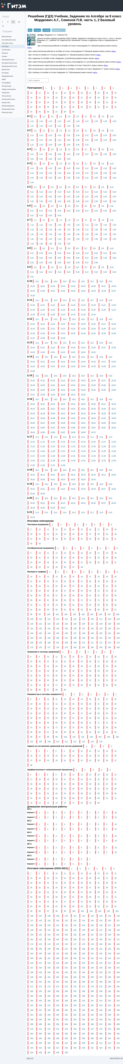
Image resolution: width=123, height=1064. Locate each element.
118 (109, 619)
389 (100, 1033)
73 (99, 600)
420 (83, 1048)
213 (100, 958)
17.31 (63, 451)
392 (31, 1038)
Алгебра (5, 46)
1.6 (77, 116)
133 (49, 628)
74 (107, 600)
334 (100, 1010)
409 (83, 1043)
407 (66, 1043)
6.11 (32, 210)
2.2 (44, 130)
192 (109, 949)
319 (66, 1005)
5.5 (69, 187)
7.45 (68, 239)
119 (118, 619)
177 (49, 647)
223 (92, 963)
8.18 (96, 253)
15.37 (32, 394)
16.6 (83, 399)
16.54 (113, 423)
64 (115, 595)
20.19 (32, 507)
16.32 (73, 413)
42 (115, 102)
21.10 (32, 517)
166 (49, 642)
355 (92, 1019)
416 (49, 1048)
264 (66, 982)
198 (66, 953)
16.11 (42, 404)
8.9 (103, 248)
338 (40, 1015)
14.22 (63, 366)
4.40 (114, 177)
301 (100, 996)
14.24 (83, 366)
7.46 (77, 239)
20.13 (63, 503)
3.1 (35, 149)
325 (118, 1005)
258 (109, 977)
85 (107, 605)
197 (57, 953)
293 (31, 996)
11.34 (93, 314)
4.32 (41, 177)
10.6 (83, 281)
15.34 (93, 390)
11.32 (73, 314)
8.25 (68, 258)
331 (74, 1010)
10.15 (83, 286)
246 (100, 972)
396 (66, 1038)
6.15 (68, 210)
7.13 (50, 225)
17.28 (32, 451)
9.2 (44, 267)
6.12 (41, 210)
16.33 (83, 413)
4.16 (77, 168)
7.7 (86, 220)
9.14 (59, 272)
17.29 (42, 451)
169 (74, 642)
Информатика (7, 76)
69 (65, 600)
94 (90, 609)
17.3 (55, 437)
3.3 (52, 149)
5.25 (68, 196)
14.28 (32, 371)
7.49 (105, 239)
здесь (29, 48)
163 (118, 638)
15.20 (42, 385)
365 (83, 1024)
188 (74, 949)
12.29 (42, 333)
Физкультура (7, 112)
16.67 (63, 432)
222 (83, 963)
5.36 (77, 201)
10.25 (93, 291)
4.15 (68, 168)
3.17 (87, 154)
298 (74, 996)
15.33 (83, 390)
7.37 (87, 234)
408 (74, 1043)
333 (92, 1010)
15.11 (42, 380)
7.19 (105, 225)
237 (118, 967)
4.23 (50, 173)
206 (40, 958)
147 (74, 633)
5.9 (103, 187)
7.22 (41, 229)
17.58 (63, 465)
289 (92, 991)
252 (57, 977)
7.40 (114, 234)
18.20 (42, 479)
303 (118, 996)
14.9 (110, 357)
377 (92, 1029)
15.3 (55, 376)
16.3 (55, 399)
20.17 (103, 503)
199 (74, 953)
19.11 (42, 489)
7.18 (96, 225)
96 (107, 609)
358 (118, 1019)
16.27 (113, 409)
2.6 (77, 130)
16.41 (73, 418)
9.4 (60, 267)
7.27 (87, 229)
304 (31, 1000)
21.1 (37, 512)
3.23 (50, 159)
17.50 (73, 460)
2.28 (96, 140)
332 (83, 1010)
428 (57, 1052)
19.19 (32, 493)
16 (82, 93)
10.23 (73, 291)
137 (83, 628)
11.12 (53, 305)
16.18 (113, 404)
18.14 (73, 475)
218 (49, 963)
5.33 (50, 201)
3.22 (41, 159)
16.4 (64, 399)
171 (92, 642)
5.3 (52, 187)
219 (57, 963)
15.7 (92, 376)
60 (82, 595)
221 (74, 963)
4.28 (96, 173)
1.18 (96, 121)
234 (92, 967)
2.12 (41, 135)
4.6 (77, 163)
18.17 (103, 475)
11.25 (93, 310)
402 (118, 1038)
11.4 (64, 300)
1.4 (60, 116)
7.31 (32, 234)
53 (115, 107)
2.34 (59, 145)
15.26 (103, 385)
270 (118, 982)
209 (66, 958)
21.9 (110, 512)
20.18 (113, 503)
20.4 (64, 498)
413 (118, 1043)
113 (66, 619)
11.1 (37, 300)
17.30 (53, 451)
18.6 (83, 470)
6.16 (77, 210)
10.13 (63, 286)
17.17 (103, 442)
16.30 (53, 413)
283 (40, 991)
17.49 (63, 460)
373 (57, 1029)
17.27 (113, 446)
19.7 (92, 484)
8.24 (59, 258)
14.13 (63, 361)
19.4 (64, 484)
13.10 (32, 347)
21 (31, 97)
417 (57, 1048)
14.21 (53, 366)
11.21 (53, 310)
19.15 (83, 489)
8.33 (50, 262)
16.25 (93, 409)
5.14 (59, 192)
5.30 (114, 196)
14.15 (83, 361)
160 (92, 638)
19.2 (46, 484)
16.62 (103, 427)
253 (66, 977)
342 (74, 1015)
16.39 (53, 418)
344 (92, 1015)
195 (40, 953)
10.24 (83, 291)
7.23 (50, 229)
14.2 (46, 357)
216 (31, 963)
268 (100, 982)
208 (57, 958)
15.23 (73, 385)
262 (49, 982)
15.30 (53, 390)
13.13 (63, 347)
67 (48, 600)
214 (109, 958)
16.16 (93, 404)
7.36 (77, 234)
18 (99, 93)
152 (118, 633)
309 (74, 1000)
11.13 (63, 305)
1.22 (41, 126)
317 (49, 1005)
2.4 (60, 130)
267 (92, 982)
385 (66, 1033)
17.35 (103, 451)
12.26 (103, 328)
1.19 (105, 121)
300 (92, 996)
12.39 (53, 338)
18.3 (55, 470)
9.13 (50, 272)
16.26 (103, 409)
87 (31, 609)
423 (109, 1048)
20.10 (32, 503)
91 (65, 609)
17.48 (53, 460)
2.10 (111, 130)
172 (100, 642)
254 (74, 977)
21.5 (74, 512)
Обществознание (9, 89)
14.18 (113, 361)
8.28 (96, 258)
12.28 (32, 333)
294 (40, 996)
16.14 (73, 404)
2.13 (50, 135)
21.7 (92, 512)
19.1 (37, 484)
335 (109, 1010)
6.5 (69, 206)
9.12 (41, 272)
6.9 (103, 206)
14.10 (32, 361)
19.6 (83, 484)
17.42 (83, 456)
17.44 (103, 456)
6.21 (32, 215)
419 (74, 1048)
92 (73, 609)
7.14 (59, 225)
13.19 (32, 352)
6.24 (59, 215)
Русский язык (7, 43)
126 (83, 624)
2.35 (68, 145)
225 (109, 963)
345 (100, 1015)
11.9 (110, 300)
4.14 (59, 168)
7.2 (44, 220)
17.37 (32, 456)
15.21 (53, 385)
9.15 (68, 272)
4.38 (96, 177)
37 (73, 102)
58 (65, 112)
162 (109, 638)
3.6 (77, 149)
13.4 (64, 343)
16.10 (32, 404)
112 (57, 619)
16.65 (42, 432)
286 (66, 991)
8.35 (68, 262)
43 (31, 107)
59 (73, 112)
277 (83, 986)
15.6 (83, 376)
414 (31, 1048)
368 (109, 1024)
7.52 (41, 243)
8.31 (32, 262)
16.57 (53, 427)
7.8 (94, 220)
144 (49, 633)
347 (118, 1015)
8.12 (41, 253)
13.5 (74, 343)
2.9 (103, 130)
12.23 (73, 328)
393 (40, 1038)
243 (74, 972)
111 (49, 619)
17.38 (42, 456)
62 (99, 595)
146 (66, 633)
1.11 (32, 121)
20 (115, 93)
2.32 (41, 145)
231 (66, 967)
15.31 (63, 390)
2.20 (114, 135)
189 (83, 949)
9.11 (32, 272)
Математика (6, 36)
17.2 (46, 437)
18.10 (32, 475)
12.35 (103, 333)
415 (40, 1048)
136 (74, 628)
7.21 (32, 229)
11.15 (83, 305)
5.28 (96, 196)
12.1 (37, 319)
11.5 (74, 300)
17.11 (42, 442)
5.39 (105, 201)
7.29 (105, 229)
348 (31, 1019)
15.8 (101, 376)
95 (99, 609)
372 (49, 1029)
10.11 (42, 286)
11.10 (32, 305)
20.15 (83, 503)
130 (118, 624)
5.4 (60, 187)
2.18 (96, 135)
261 (40, 982)
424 (118, 1048)
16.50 (73, 423)
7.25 (68, 229)
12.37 (32, 338)
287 (74, 991)
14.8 (101, 357)
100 (48, 614)
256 (92, 977)
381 (31, 1033)
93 (82, 609)
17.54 (113, 460)
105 (91, 614)
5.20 (114, 192)
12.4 (64, 319)
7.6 (77, 220)
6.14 (59, 210)
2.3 (52, 130)
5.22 (41, 196)
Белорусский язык (9, 63)
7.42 (41, 239)
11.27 (113, 310)
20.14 (73, 503)
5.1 (35, 187)
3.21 (32, 159)
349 (40, 1019)
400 (100, 1038)
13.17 (103, 347)
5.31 (32, 201)
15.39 (53, 394)
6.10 (111, 206)
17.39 (53, 456)
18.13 (63, 475)
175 (31, 647)
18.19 (32, 479)
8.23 (50, 258)
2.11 (32, 135)
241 (57, 972)
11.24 (83, 310)
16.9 (110, 399)
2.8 (94, 130)
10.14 (73, 286)
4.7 (86, 163)
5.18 (96, 192)
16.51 (83, 423)
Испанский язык (8, 99)
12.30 (53, 333)
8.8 (94, 248)
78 (48, 605)
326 (31, 1010)
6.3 (52, 206)
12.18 (113, 324)
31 (115, 97)
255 (83, 977)
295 (49, 996)
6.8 (94, 206)
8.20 (114, 253)
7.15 (68, 225)
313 (109, 1000)
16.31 (63, 413)
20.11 (42, 503)
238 (31, 972)
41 (107, 102)
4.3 (52, 163)
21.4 (64, 512)
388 (92, 1033)
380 (118, 1029)
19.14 (73, 489)
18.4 (64, 470)
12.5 (74, 319)
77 (40, 605)
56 (48, 112)
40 (99, 102)
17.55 (32, 465)
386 (74, 1033)
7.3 (52, 220)
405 (49, 1043)
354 (83, 1019)
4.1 (35, 163)
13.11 (42, 347)
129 (109, 624)
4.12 (41, 168)
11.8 (101, 300)
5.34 (59, 201)
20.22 (63, 507)
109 (31, 619)
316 (40, 1005)
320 (74, 1005)
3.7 (86, 149)
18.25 (93, 479)
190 (92, 949)
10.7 (92, 281)
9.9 (103, 267)
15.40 (63, 394)
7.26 (77, 229)
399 (92, 1038)
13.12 (53, 347)
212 (92, 958)
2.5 (69, 130)
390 (109, 1033)
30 (107, 97)
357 (109, 1019)
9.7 (86, 267)
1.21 (32, 126)
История (5, 73)
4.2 (44, 163)
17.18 (113, 442)
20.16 (93, 503)
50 (90, 107)
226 (118, 963)
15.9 (110, 376)
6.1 (35, 206)
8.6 (77, 248)
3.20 (114, 154)
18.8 (101, 470)
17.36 (113, 451)
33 (40, 102)
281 (118, 986)
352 (66, 1019)
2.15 (68, 135)
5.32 (41, 201)
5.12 (41, 192)
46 (56, 107)
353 (74, 1019)
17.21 (53, 446)
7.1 (35, 220)
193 (118, 949)
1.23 (50, 126)
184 (109, 647)
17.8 (101, 437)
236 (109, 967)
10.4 (64, 281)
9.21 (32, 276)
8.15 (68, 253)
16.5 (74, 399)
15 (73, 93)
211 (83, 958)
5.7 (86, 187)
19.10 (32, 489)
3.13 (50, 154)
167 (57, 642)
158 (74, 638)
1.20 (114, 121)
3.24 (59, 159)
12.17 (103, 324)
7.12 (41, 225)
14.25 (93, 366)
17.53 (103, 460)
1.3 (52, 116)
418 (66, 1048)
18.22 (63, 479)
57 (56, 112)
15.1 (37, 376)
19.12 (53, 489)
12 (48, 93)
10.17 (103, 286)
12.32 (73, 333)
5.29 (105, 196)
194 (31, 953)
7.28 (96, 229)
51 (99, 107)
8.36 (77, 262)
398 (83, 1038)
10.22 (63, 291)
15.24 (83, 385)
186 (57, 949)
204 (118, 953)
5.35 (68, 201)
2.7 (86, 130)
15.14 (73, 380)
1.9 (103, 116)
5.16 (77, 192)
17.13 (63, 442)
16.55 (32, 427)
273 (49, 986)
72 (90, 600)
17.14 (73, 442)
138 (92, 628)
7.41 (32, 239)
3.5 (69, 149)
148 (83, 633)
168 (66, 642)
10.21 (53, 291)
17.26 (103, 446)
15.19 (32, 385)
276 (74, 986)
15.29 (42, 390)
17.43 (93, 456)
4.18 (96, 168)
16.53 (103, 423)
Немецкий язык (8, 60)
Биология (6, 69)
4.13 (50, 168)
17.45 (113, 456)
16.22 (63, 409)
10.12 (53, 286)
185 (118, 647)
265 (74, 982)
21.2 (46, 512)
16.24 (83, 409)
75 (115, 600)
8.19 (105, 253)
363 (66, 1024)
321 (83, 1005)
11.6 (83, 300)
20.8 (101, 498)
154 (40, 638)
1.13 (50, 121)
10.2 (46, 281)
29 (99, 97)
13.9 (110, 343)
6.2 (44, 206)
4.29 (105, 173)
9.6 (77, 267)
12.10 (32, 324)
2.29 (105, 140)
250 (40, 977)
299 (83, 996)
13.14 (73, 347)
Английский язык (9, 40)
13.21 (53, 352)
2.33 (50, 145)
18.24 (83, 479)
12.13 (63, 324)
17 (90, 93)
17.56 (42, 465)
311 (92, 1000)
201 (92, 953)
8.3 (52, 248)
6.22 (41, 215)
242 (66, 972)
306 (49, 1000)
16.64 (32, 432)
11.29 (42, 314)
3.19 (105, 154)
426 (40, 1052)
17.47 (42, 460)
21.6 (83, 512)
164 (31, 642)
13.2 (46, 343)
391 (118, 1033)
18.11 (42, 475)
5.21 (32, 196)
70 (73, 600)
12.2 (46, 319)
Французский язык (9, 66)
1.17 (87, 121)
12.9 (110, 319)
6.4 (60, 206)
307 (57, 1000)
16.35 (103, 413)
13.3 (55, 343)
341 (66, 1015)
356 (100, 1019)
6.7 (86, 206)
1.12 (41, 121)
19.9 (110, 484)
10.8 (101, 281)
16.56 (42, 427)
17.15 (83, 442)
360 (40, 1024)
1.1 (35, 116)
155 (49, 638)
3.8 (94, 149)
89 (48, 609)
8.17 (87, 253)
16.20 (42, 409)
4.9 (103, 163)
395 (57, 1038)
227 (31, 967)
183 (100, 647)
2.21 (32, 140)
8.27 (87, 258)
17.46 (32, 460)
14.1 (37, 357)
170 (83, 642)
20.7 (92, 498)
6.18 (96, 210)
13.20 (42, 352)
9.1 (35, 267)
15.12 (53, 380)
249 (31, 977)
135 (66, 628)
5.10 (111, 187)
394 (49, 1038)
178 (57, 647)
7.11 (32, 225)
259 (118, 977)
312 (100, 1000)
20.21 (53, 507)
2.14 (59, 135)
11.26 (103, 310)
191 (100, 949)
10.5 (74, 281)
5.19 (105, 192)
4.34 (59, 177)
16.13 (63, 404)
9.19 (105, 272)
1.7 (86, 116)
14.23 (73, 366)
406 (57, 1043)
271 (31, 986)
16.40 (63, 418)
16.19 (32, 409)
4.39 (105, 177)
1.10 (111, 116)
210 (74, 958)
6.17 (87, 210)
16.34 (93, 413)
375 (74, 1029)
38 (82, 102)
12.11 (42, 324)
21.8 (101, 512)
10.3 (55, 281)
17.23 (73, 446)
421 (92, 1048)
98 (31, 614)
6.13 (50, 210)
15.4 (64, 376)
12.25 (93, 328)
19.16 (93, 489)
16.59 (73, 427)
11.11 (42, 305)
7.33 (50, 234)
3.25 (68, 159)
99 (40, 614)
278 (92, 986)
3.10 (111, 149)
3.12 (41, 154)
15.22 (63, 385)
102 (65, 614)
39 (90, 102)
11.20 (42, 310)
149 (92, 633)
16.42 (83, 418)
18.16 (93, 475)
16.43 (93, 418)
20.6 (83, 498)
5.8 (94, 187)
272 (40, 986)
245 (92, 972)
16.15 (83, 404)
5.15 (68, 192)
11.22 (63, 310)
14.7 (92, 357)
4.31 (32, 177)
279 (100, 986)
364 (74, 1024)
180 (74, 647)
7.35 (68, 234)
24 (56, 97)
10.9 (110, 281)
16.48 (53, 423)
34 (48, 102)
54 (31, 112)
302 (109, 996)
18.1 (37, 470)
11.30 (53, 314)
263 (57, 982)
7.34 (59, 234)
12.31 (63, 333)
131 (31, 628)
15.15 (83, 380)
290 (100, 991)
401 (109, 1038)
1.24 (59, 126)
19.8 (101, 484)
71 (82, 600)
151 (109, 633)
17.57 (53, 465)
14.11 (42, 361)
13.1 (37, 343)
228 (40, 967)
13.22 (63, 352)
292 (118, 991)
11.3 (55, 300)
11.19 (32, 310)
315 (31, 1005)
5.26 (77, 196)
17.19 (32, 446)
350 (49, 1019)
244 (83, 972)
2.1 (35, 130)
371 (40, 1029)
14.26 (103, 366)
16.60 (83, 427)
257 (100, 977)
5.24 (59, 196)
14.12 (53, 361)
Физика (5, 53)
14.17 (103, 361)
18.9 (110, 470)
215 (118, 958)
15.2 (46, 376)
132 (40, 628)
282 (31, 991)
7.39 (105, 234)
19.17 (103, 489)
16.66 (53, 432)
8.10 (111, 248)
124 (66, 624)
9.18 (96, 272)
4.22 (41, 173)
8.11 (32, 253)
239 (40, 972)
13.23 (73, 352)
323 (100, 1005)
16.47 (42, 423)
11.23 (73, 310)
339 (49, 1015)
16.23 (73, 409)
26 (73, 97)
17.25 (93, 446)
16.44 (103, 418)
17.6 (83, 437)
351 (57, 1019)
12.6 (83, 319)
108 (117, 614)
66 (40, 600)
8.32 (41, 262)
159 (83, 638)
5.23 (50, 196)
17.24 (83, 446)
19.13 (63, 489)
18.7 (92, 470)
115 (83, 619)
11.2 (46, 300)
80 (65, 605)
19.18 (113, 489)
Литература (6, 86)
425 (31, 1052)
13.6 (83, 343)
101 (57, 614)
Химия (4, 56)
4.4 (60, 163)
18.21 (53, 479)
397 (74, 1038)
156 (57, 638)
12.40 (63, 338)
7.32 (41, 234)
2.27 (87, 140)
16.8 (101, 399)
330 (66, 1010)
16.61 (93, 427)
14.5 (74, 357)
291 (109, 991)
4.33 (50, 177)
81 (73, 605)
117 (100, 619)
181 (83, 647)
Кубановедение (8, 106)
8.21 (32, 258)
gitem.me (7, 4)
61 (90, 595)
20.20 (42, 507)
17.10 (32, 442)
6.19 (105, 210)
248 (118, 972)
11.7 (92, 300)
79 (56, 605)
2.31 (32, 145)
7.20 (114, 225)
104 (83, 614)
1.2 (44, 116)
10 (19, 22)
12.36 (113, 333)
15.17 (103, 380)
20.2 (46, 498)
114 (74, 619)
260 (31, 982)
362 (57, 1024)
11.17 (103, 305)
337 (31, 1015)
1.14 (59, 121)
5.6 (77, 187)
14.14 (73, 361)
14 (65, 93)
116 (92, 619)
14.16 (93, 361)
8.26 (77, 258)
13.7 (92, 343)
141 (118, 628)
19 (107, 93)
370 (31, 1029)
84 (99, 605)
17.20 (42, 446)
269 (109, 982)
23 (48, 97)
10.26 (103, 291)
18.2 (46, 470)
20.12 (53, 503)
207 (49, 958)
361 (49, 1024)
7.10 (111, 220)
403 (31, 1043)
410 (92, 1043)
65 (31, 600)
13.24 (83, 352)
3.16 (77, 154)
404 (40, 1043)
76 (31, 605)
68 (56, 600)
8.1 (35, 248)
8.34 (59, 262)
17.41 (73, 456)
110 (40, 619)
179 (66, 647)
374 (66, 1029)
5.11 (32, 192)
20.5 (74, 498)
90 (56, 609)
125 (74, 624)
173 (109, 642)
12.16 (93, 324)
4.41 (32, 182)
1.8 (94, 116)
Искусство (6, 102)
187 (66, 949)
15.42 (83, 394)
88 (40, 609)
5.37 (87, 201)
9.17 (87, 272)
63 (107, 595)
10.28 (32, 295)
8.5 (69, 248)
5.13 (50, 192)
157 (66, 638)
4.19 (105, 168)
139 (100, 628)
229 (49, 967)
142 (31, 633)
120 (31, 624)
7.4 (60, 220)
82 (82, 605)
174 (118, 642)
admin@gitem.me (116, 1058)
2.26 (77, 140)
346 (109, 1015)
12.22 (63, 328)
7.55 (68, 243)
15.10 (32, 380)
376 (83, 1029)
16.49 (63, 423)
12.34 (93, 333)
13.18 (113, 347)
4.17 (87, 168)
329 (57, 1010)
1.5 (69, 116)
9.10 (111, 267)
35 (56, 102)
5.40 (114, 201)
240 (49, 972)
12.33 (83, 333)
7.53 (50, 243)
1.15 (68, 121)
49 (82, 107)
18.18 (113, 475)
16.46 (32, 423)
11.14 (73, 305)
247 (109, 972)
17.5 (74, 437)
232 (74, 967)
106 (100, 614)
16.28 (32, 413)
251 (49, 977)
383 (49, 1033)
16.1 (37, 399)
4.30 (114, 173)
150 (100, 633)
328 (49, 1010)
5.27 (87, 196)
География (6, 83)
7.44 (59, 239)
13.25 (93, 352)
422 (100, 1048)
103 (74, 614)
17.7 (92, 437)
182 (92, 647)
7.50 (114, 239)
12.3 (55, 319)
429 (66, 1052)
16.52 (93, 423)
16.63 (113, 427)
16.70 (93, 432)
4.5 (69, 163)
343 (83, 1015)
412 (109, 1043)
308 (66, 1000)
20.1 (37, 498)
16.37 (32, 418)
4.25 (68, 173)
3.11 (32, 154)
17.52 (93, 460)
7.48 (96, 239)
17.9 (110, 437)
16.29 (42, 413)
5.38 (96, 201)
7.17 (87, 225)
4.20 (114, 168)
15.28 (32, 390)
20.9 (110, 498)
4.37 (87, 177)
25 (65, 97)
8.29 (105, 258)
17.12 (53, 442)
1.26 (77, 126)
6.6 (77, 206)
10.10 (32, 286)
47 (65, 107)
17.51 (83, 460)
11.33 (83, 314)
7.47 (87, 239)
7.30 (114, 229)
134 (57, 628)
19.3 (55, 484)
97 (115, 609)
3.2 (44, 149)
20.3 (55, 498)
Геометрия (6, 50)
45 (48, 107)
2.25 (68, 140)
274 (57, 986)
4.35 (68, 177)
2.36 (77, 145)
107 (109, 614)
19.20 (42, 493)
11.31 (63, 314)
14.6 (83, 357)
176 (40, 647)
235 (100, 967)
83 (90, 605)
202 (100, 953)
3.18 (96, 154)
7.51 (32, 243)
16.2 (46, 399)
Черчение (6, 93)
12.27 (113, 328)
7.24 (59, 229)
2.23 (50, 140)
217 (40, 963)
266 (83, 982)
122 (49, 624)
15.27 (113, 385)
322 (92, 1005)
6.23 (50, 215)
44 (40, 107)
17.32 (73, 451)
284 (49, 991)
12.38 (42, 338)
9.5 (69, 267)
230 (57, 967)
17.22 (63, 446)
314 (118, 1000)
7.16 (77, 225)
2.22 (41, 140)
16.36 (113, 413)
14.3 (55, 357)
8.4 (60, 248)
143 (40, 633)
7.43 (50, 239)
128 (100, 624)
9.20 (114, 272)
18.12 (53, 475)
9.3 (52, 267)
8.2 (44, 248)
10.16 (93, 286)
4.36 (77, 177)
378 (100, 1029)
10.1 (37, 281)
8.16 (77, 253)
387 (83, 1033)
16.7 (92, 399)
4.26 (77, 173)
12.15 (83, 324)
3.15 (68, 154)
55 (40, 112)
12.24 (83, 328)
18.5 (74, 470)
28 (90, 97)
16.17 (103, 404)
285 (57, 991)
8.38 (96, 262)
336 (118, 1010)
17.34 (93, 451)
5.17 (87, 192)
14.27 (113, 366)
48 (73, 107)
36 (65, 102)
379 (109, 1029)
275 (66, 986)
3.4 (60, 149)
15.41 (73, 394)
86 (115, 605)
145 (57, 633)
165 (40, 642)
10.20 (42, 291)
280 (109, 986)
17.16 (93, 442)
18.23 (73, 479)
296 (57, 996)
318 (57, 1005)
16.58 (63, 427)
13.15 (83, 347)
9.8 (94, 267)
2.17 (87, 135)
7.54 (59, 243)
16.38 (42, 418)
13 (56, 93)
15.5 (74, 376)
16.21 (53, 409)
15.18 (113, 380)
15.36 (113, 390)
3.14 (59, 154)
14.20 (42, 366)
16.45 (113, 418)
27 (82, 97)
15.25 (93, 385)
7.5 (69, 220)
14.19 (32, 366)
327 (40, 1010)
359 (31, 1024)
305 (40, 1000)
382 (40, 1033)
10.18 (113, 286)
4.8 (94, 163)
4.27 (87, 173)
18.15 (83, 475)
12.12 (53, 324)
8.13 (50, 253)
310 (83, 1000)
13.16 (93, 347)
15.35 (103, 390)
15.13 (63, 380)
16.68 (73, 432)
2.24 (59, 140)
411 (100, 1043)
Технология (6, 96)
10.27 (113, 291)
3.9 (103, 149)
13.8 (101, 343)
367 (100, 1024)
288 (83, 991)
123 (57, 624)
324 (109, 1005)
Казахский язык (8, 109)
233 (83, 967)
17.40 (63, 456)
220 (66, 963)
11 (3, 26)
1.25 (68, 126)
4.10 (111, 163)
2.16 (77, 135)
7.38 (96, 234)
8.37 (87, 262)
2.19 (105, 135)
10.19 (32, 291)
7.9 (103, 220)
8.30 (114, 258)
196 (49, 953)
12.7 (92, 319)
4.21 (32, 173)
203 (109, 953)
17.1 (37, 437)
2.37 (87, 145)
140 (109, 628)
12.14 (73, 324)
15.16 (93, 380)
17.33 (83, 451)
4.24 (59, 173)
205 (31, 958)
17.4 (64, 437)
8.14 (59, 253)
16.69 (83, 432)
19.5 (74, 484)
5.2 (44, 187)
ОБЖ (4, 79)
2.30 (114, 140)
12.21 (53, 328)
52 (107, 107)
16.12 (53, 404)
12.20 (42, 328)
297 (66, 996)
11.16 (93, 305)
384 (57, 1033)
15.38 (42, 394)
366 (92, 1024)
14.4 (64, 357)
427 (49, 1052)
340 (57, 1015)
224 (100, 963)
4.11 (32, 168)
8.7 (86, 248)
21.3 (55, 512)
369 (118, 1024)
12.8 (101, 319)
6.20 (114, 210)
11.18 (113, 305)
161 (100, 638)
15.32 (73, 390)
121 (40, 624)
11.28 (32, 314)
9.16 (77, 272)
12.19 (32, 328)
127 (92, 624)
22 (40, 97)
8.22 (41, 258)
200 (83, 953)
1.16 (77, 121)
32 (31, 102)
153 (31, 638)
